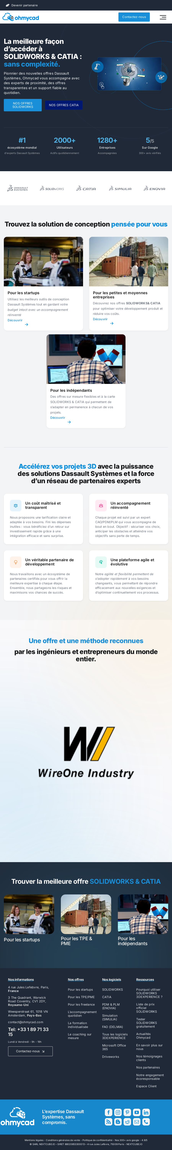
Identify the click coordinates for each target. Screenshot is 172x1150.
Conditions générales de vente (63, 1140)
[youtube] (136, 1112)
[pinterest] (127, 1112)
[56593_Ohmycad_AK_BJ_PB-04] (17, 1109)
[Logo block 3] (120, 182)
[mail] (136, 1122)
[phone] (146, 1122)
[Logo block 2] (86, 182)
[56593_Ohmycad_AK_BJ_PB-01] (20, 14)
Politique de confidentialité (97, 1140)
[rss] (108, 1122)
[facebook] (108, 1112)
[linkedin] (146, 1112)
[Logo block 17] (17, 182)
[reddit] (127, 1122)
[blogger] (118, 1122)
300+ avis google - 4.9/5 (133, 1140)
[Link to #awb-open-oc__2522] (163, 17)
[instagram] (118, 1112)
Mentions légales (34, 1140)
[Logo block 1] (52, 182)
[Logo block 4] (154, 182)
